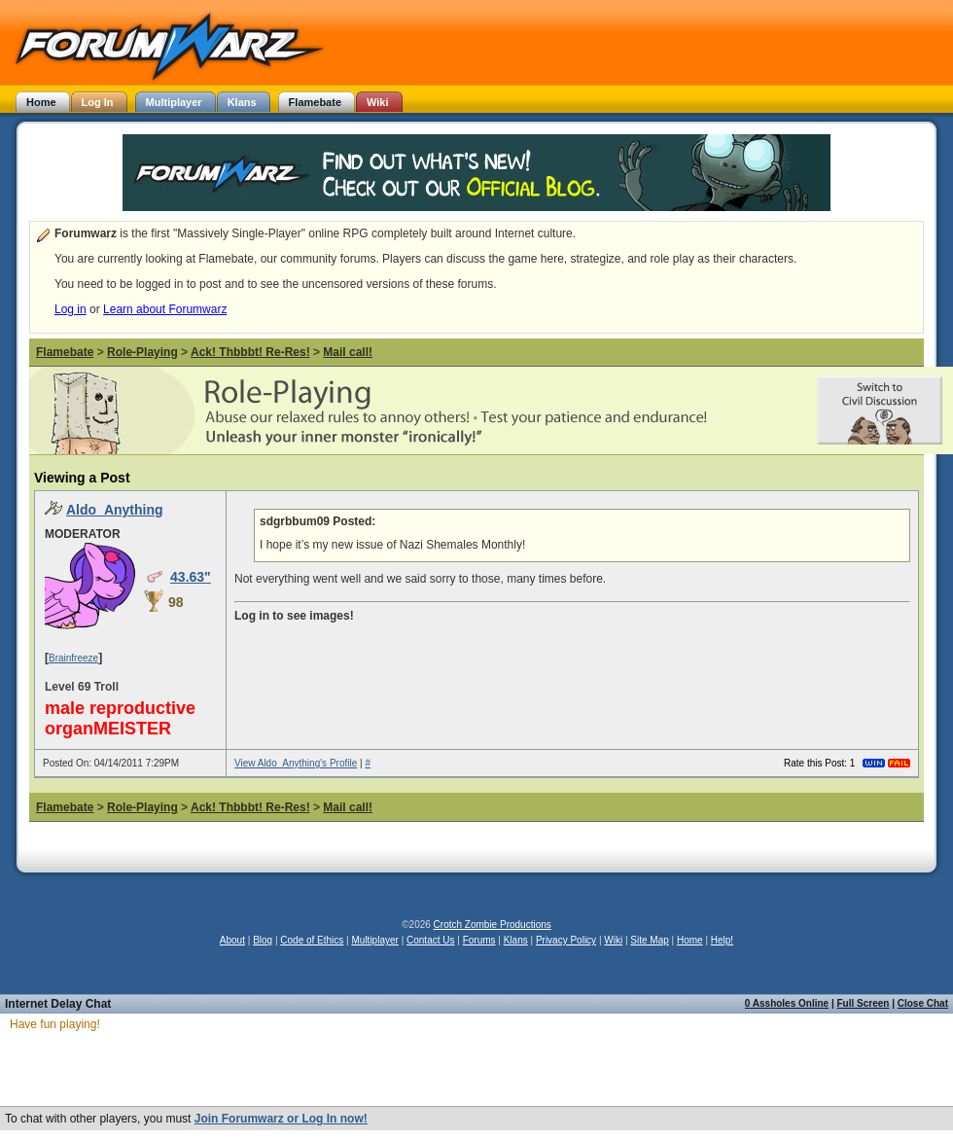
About (232, 940)
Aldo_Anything (114, 509)
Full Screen (863, 1003)
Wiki (613, 940)
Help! (722, 940)
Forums (479, 940)
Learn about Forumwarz (165, 309)
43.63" (190, 577)
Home (690, 940)
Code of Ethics (311, 940)
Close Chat (923, 1003)
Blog (262, 940)
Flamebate (64, 352)
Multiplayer (375, 940)
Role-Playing (142, 352)
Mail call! (347, 352)
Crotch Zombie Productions (492, 924)
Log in (70, 309)
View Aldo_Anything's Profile (295, 763)
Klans (516, 940)
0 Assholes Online (787, 1003)
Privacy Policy (566, 940)
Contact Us (430, 940)
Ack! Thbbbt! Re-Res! (250, 352)
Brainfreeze (73, 658)
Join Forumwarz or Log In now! (281, 1118)
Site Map (649, 940)
